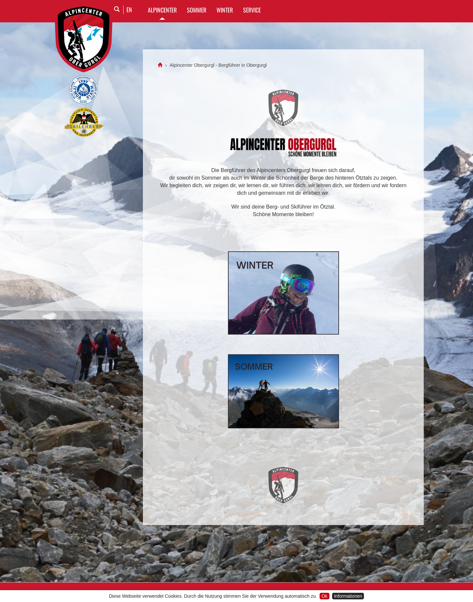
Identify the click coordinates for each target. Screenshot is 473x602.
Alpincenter (162, 10)
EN (129, 9)
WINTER (224, 10)
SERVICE (252, 10)
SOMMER (196, 10)
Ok (324, 596)
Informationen (348, 596)
